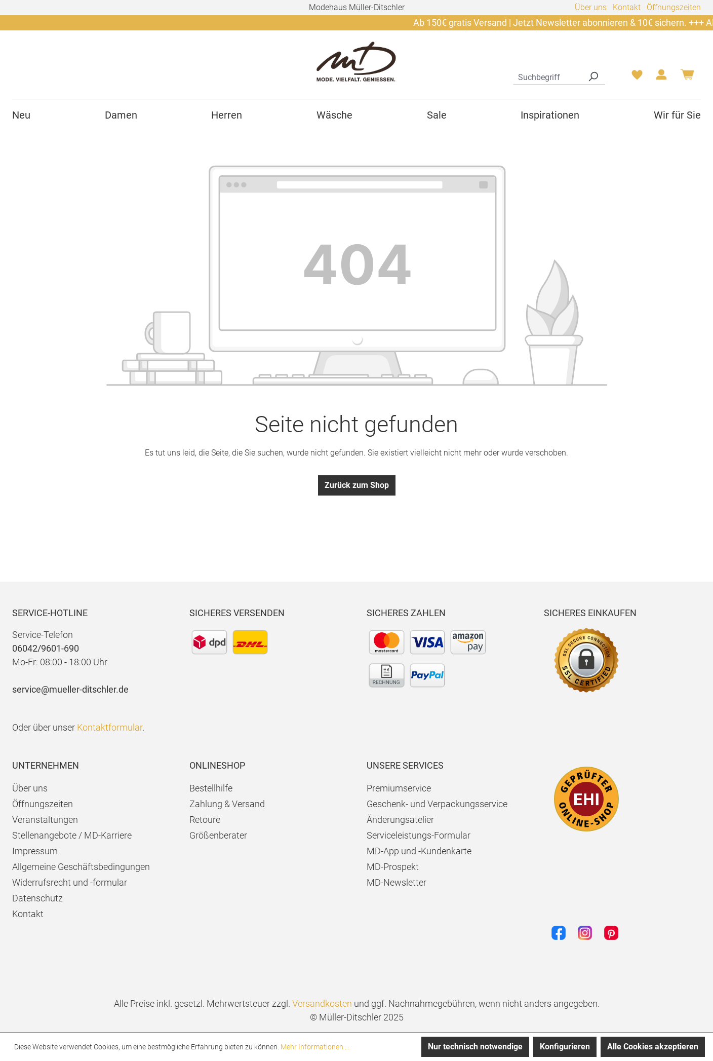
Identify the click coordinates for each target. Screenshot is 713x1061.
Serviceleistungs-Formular (418, 835)
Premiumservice (399, 788)
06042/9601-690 (45, 648)
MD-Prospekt (393, 866)
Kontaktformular (109, 727)
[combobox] (547, 76)
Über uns (591, 7)
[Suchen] (593, 76)
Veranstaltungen (45, 819)
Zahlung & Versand (227, 804)
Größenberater (218, 835)
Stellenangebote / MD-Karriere (72, 835)
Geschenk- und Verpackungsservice (437, 804)
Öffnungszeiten (674, 7)
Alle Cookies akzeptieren (652, 1046)
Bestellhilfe (210, 788)
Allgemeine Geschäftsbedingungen (81, 866)
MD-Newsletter (396, 882)
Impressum (35, 851)
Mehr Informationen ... (315, 1047)
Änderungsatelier (400, 819)
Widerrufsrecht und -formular (69, 882)
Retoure (204, 819)
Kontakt (627, 7)
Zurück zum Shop (357, 485)
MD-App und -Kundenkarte (419, 851)
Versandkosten (322, 1003)
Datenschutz (37, 898)
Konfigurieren (565, 1046)
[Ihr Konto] (661, 77)
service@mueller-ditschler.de (70, 689)
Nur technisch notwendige (475, 1046)
